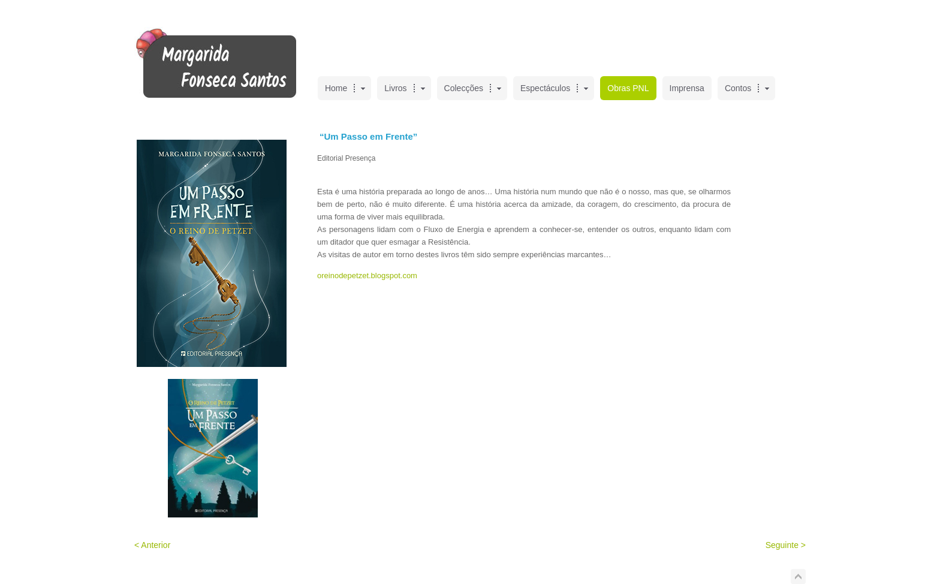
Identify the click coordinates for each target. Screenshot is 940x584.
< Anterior (152, 545)
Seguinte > (786, 545)
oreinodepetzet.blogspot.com (367, 275)
